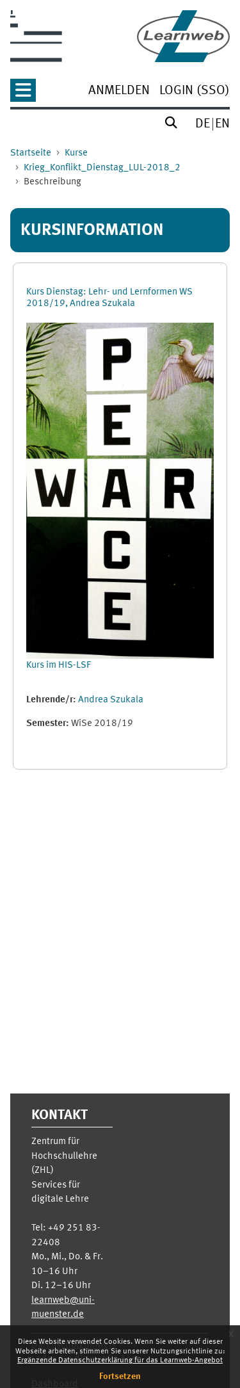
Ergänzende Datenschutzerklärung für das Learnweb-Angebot (120, 1360)
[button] (23, 94)
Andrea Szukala (110, 700)
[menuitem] (119, 92)
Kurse (76, 153)
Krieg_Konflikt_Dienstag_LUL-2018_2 (102, 168)
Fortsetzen (120, 1376)
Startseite (30, 153)
